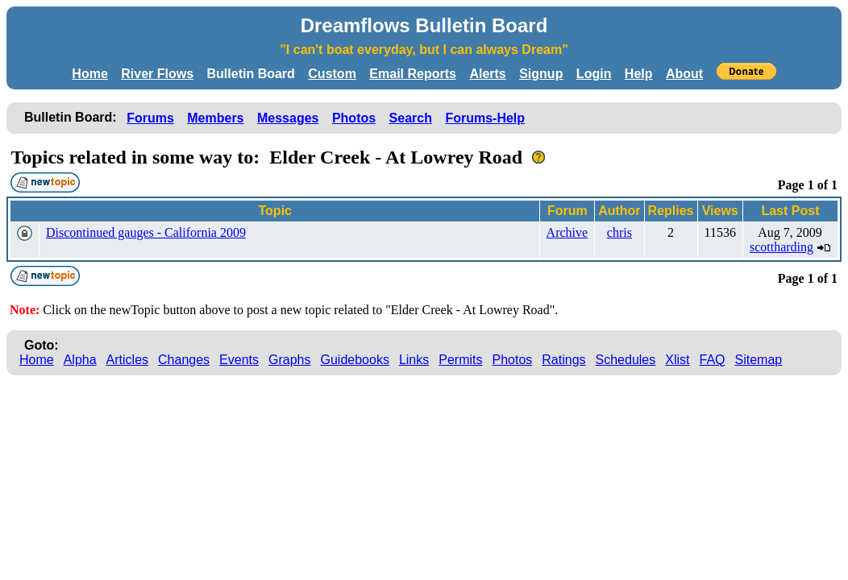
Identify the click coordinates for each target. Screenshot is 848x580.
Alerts (487, 74)
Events (239, 360)
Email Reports (412, 74)
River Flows (157, 74)
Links (414, 360)
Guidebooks (355, 360)
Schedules (626, 360)
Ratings (563, 360)
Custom (332, 74)
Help (639, 74)
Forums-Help (485, 118)
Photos (354, 118)
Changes (184, 360)
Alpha (80, 360)
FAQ (712, 360)
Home (89, 74)
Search (410, 118)
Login (594, 74)
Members (215, 118)
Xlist (677, 360)
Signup (541, 74)
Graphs (289, 360)
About (684, 74)
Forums (150, 118)
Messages (288, 118)
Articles (127, 360)
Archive (567, 232)
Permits (460, 360)
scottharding (781, 247)
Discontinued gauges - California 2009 (146, 232)
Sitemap (759, 360)
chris (619, 232)
